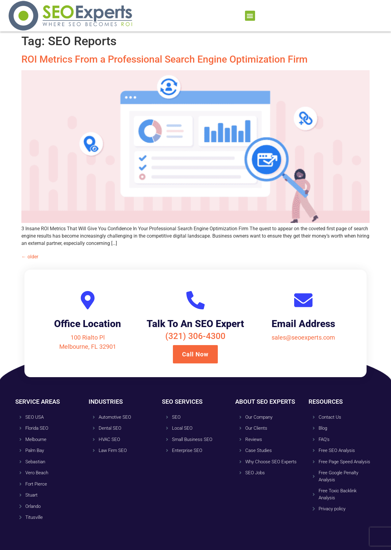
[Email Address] (303, 300)
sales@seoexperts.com (303, 337)
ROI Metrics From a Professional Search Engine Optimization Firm (164, 59)
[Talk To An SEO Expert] (195, 300)
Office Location (87, 324)
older (29, 257)
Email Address (303, 324)
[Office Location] (88, 300)
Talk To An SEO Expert (195, 324)
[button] (250, 16)
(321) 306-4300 (195, 336)
